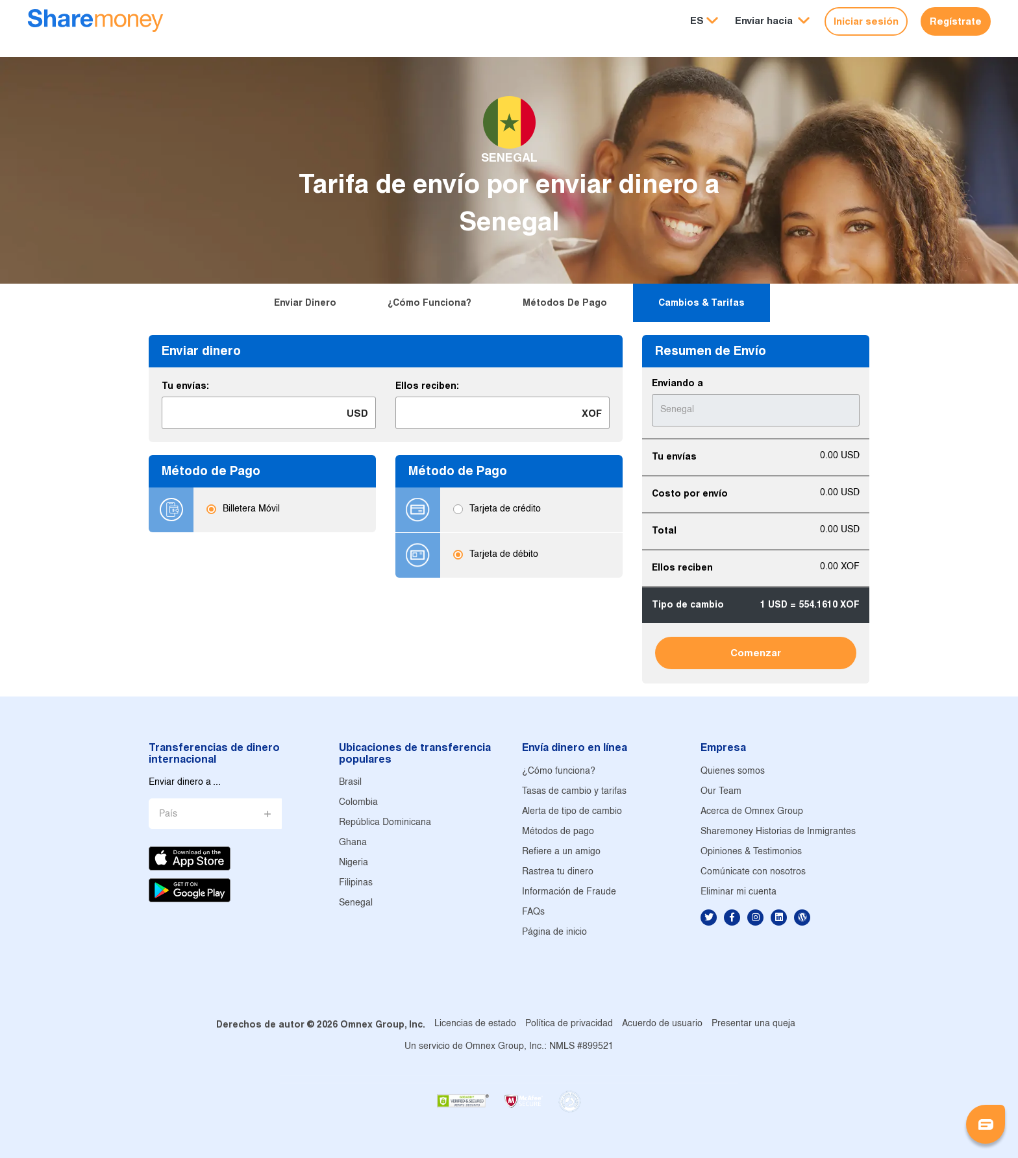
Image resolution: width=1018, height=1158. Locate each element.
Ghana (353, 843)
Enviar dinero (305, 302)
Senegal (356, 903)
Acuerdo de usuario (662, 1024)
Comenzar (755, 652)
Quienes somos (733, 771)
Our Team (721, 791)
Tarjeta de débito (503, 555)
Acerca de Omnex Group (752, 812)
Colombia (358, 802)
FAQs (533, 912)
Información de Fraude (569, 892)
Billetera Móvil (251, 509)
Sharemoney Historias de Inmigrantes (778, 832)
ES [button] (697, 20)
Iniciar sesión (866, 21)
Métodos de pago (565, 302)
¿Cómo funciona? (429, 302)
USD (357, 413)
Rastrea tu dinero (557, 872)
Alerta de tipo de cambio (572, 812)
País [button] (168, 814)
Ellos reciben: (427, 385)
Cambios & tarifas (701, 302)
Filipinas (356, 883)
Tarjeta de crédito (505, 509)
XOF (592, 413)
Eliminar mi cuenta (738, 892)
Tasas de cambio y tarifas (574, 791)
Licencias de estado (475, 1024)
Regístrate (956, 21)
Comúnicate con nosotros (753, 872)
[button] (772, 21)
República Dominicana (385, 823)
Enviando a (677, 383)
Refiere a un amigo (561, 852)
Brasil (350, 782)
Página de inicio (554, 932)
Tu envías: (185, 385)
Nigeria (353, 863)
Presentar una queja (753, 1024)
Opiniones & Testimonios (751, 852)
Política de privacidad (569, 1024)
